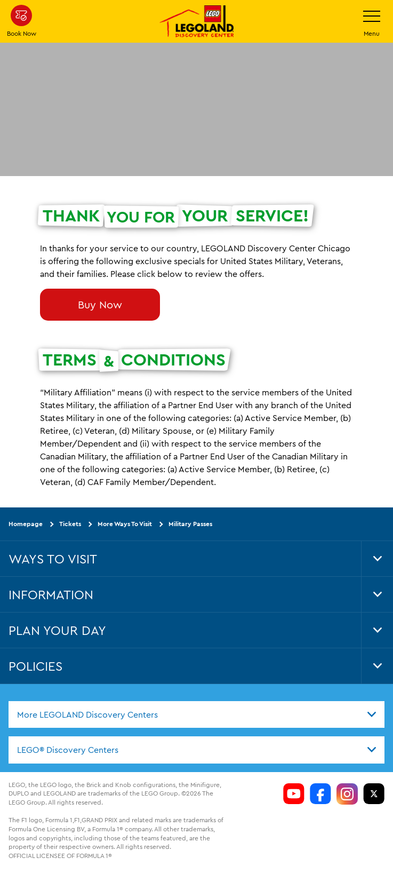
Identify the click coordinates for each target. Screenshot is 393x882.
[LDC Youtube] (293, 794)
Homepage (26, 524)
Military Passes (190, 524)
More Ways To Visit (125, 524)
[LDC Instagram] (347, 794)
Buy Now (100, 304)
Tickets (70, 524)
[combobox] (196, 714)
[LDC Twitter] (373, 794)
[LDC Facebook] (320, 794)
